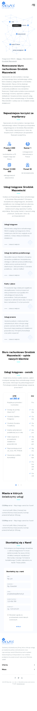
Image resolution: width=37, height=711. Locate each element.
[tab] (15, 485)
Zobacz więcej (14, 244)
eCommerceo (21, 684)
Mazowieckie (27, 59)
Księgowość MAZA (8, 59)
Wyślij (18, 626)
